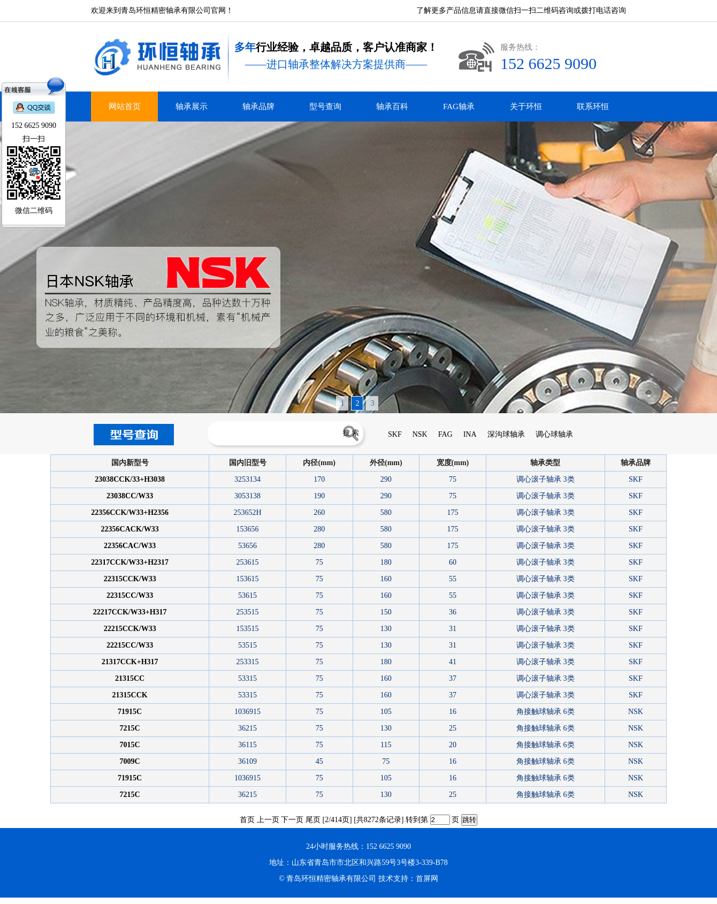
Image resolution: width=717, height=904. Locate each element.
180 (386, 562)
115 (385, 745)
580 (386, 512)
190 (319, 496)
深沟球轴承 (506, 434)
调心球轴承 (554, 434)
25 (452, 728)
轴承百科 (392, 106)
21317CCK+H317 (130, 662)
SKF (395, 434)
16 (452, 712)
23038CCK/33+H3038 (130, 479)
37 (452, 678)
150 (386, 612)
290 (386, 479)
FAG (445, 434)
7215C (130, 728)
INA (470, 434)
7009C (130, 761)
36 (452, 612)
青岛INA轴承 (36, 900)
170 (319, 479)
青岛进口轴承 (19, 900)
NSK (420, 434)
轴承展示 (192, 106)
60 (452, 562)
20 (452, 745)
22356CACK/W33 (130, 529)
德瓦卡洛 (5, 900)
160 (386, 579)
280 (319, 529)
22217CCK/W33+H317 (130, 612)
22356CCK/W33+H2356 (130, 512)
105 (386, 712)
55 (452, 579)
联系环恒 (593, 106)
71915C (130, 712)
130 (386, 629)
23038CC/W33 (129, 496)
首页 (247, 820)
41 (452, 662)
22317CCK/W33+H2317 (130, 562)
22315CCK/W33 (130, 579)
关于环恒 (526, 106)
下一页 (292, 820)
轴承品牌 (258, 106)
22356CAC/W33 (130, 546)
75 (452, 479)
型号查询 (325, 106)
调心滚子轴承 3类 (545, 479)
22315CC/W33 (129, 595)
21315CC (129, 678)
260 (319, 512)
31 (452, 629)
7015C (130, 745)
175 (452, 512)
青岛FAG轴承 (52, 900)
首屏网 (427, 879)
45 (319, 761)
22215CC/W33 (129, 645)
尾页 (313, 820)
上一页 (268, 820)
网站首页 (125, 106)
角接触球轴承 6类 (545, 712)
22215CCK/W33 (130, 629)
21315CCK (130, 695)
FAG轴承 (459, 106)
